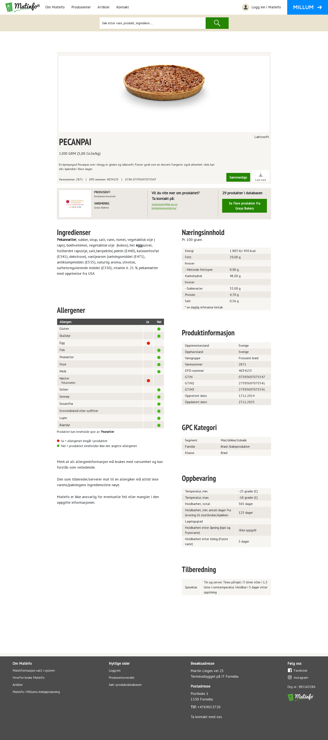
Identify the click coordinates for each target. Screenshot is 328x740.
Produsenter (81, 7)
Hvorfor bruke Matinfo (29, 677)
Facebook (297, 670)
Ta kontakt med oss (206, 716)
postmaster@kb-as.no (164, 204)
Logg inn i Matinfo (261, 7)
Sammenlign (238, 177)
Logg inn (114, 670)
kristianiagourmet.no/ (164, 208)
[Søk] (152, 23)
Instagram (297, 677)
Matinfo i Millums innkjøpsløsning (36, 692)
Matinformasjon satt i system (34, 670)
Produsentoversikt (122, 677)
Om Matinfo (55, 7)
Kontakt (122, 7)
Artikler (103, 7)
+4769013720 (208, 706)
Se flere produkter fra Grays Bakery (244, 205)
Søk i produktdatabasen (125, 684)
